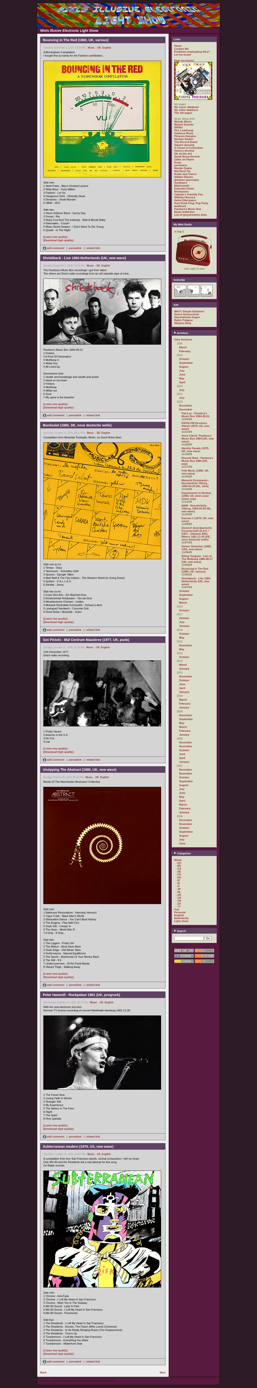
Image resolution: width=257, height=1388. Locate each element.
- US (98, 1154)
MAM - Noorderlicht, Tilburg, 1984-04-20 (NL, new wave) (197, 508)
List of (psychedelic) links (190, 214)
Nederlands (181, 918)
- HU (178, 877)
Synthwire (180, 182)
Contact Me (181, 48)
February (185, 351)
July (181, 370)
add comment (54, 248)
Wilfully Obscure (184, 197)
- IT (178, 886)
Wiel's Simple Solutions (189, 311)
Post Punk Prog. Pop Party (191, 203)
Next (162, 1372)
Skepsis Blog (182, 323)
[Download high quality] (58, 240)
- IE (178, 880)
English (106, 47)
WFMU (178, 127)
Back (43, 1372)
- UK (98, 47)
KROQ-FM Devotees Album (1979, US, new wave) (195, 426)
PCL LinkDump (183, 130)
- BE (178, 865)
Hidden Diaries (183, 176)
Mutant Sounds (183, 124)
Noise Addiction (184, 211)
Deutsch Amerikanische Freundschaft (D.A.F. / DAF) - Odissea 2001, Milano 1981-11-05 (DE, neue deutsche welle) (197, 533)
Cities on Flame (184, 159)
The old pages (183, 112)
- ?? (178, 906)
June (182, 374)
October (184, 358)
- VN (178, 900)
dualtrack (180, 206)
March (183, 347)
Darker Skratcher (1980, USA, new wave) (196, 548)
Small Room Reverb (187, 156)
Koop (177, 162)
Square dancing (184, 144)
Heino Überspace (185, 200)
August (183, 366)
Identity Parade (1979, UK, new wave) (195, 450)
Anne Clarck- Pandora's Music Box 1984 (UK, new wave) (198, 438)
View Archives (183, 339)
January (184, 625)
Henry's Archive (184, 150)
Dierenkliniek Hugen (187, 317)
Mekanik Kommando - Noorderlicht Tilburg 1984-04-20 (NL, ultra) (195, 483)
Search (180, 931)
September (186, 362)
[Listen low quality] (55, 236)
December (185, 405)
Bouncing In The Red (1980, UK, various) (195, 570)
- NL (178, 891)
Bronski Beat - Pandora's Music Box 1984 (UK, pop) (197, 461)
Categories (182, 853)
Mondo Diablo (183, 168)
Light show (181, 921)
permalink (75, 248)
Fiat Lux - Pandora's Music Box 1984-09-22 (195, 415)
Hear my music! (184, 60)
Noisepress (181, 191)
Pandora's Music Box (187, 209)
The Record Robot (185, 142)
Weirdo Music (183, 121)
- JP (178, 889)
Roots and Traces (185, 174)
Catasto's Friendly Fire (188, 194)
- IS (178, 883)
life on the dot (183, 153)
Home (178, 45)
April (182, 382)
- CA (178, 868)
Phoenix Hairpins (185, 136)
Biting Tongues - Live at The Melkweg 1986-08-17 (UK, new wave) (197, 559)
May (181, 378)
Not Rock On (182, 171)
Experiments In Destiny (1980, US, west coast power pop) (196, 495)
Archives (181, 333)
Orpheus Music (183, 133)
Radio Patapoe (183, 320)
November (185, 409)
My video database (186, 109)
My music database (186, 107)
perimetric (180, 165)
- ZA (178, 903)
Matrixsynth (181, 185)
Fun (176, 909)
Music (91, 47)
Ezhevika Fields (184, 188)
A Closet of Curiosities (188, 147)
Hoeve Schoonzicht (186, 314)
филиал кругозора (186, 179)
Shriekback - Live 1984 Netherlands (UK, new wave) (196, 581)
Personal (179, 912)
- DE (97, 433)
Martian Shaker (183, 139)
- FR (178, 874)
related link (93, 248)
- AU (178, 862)
